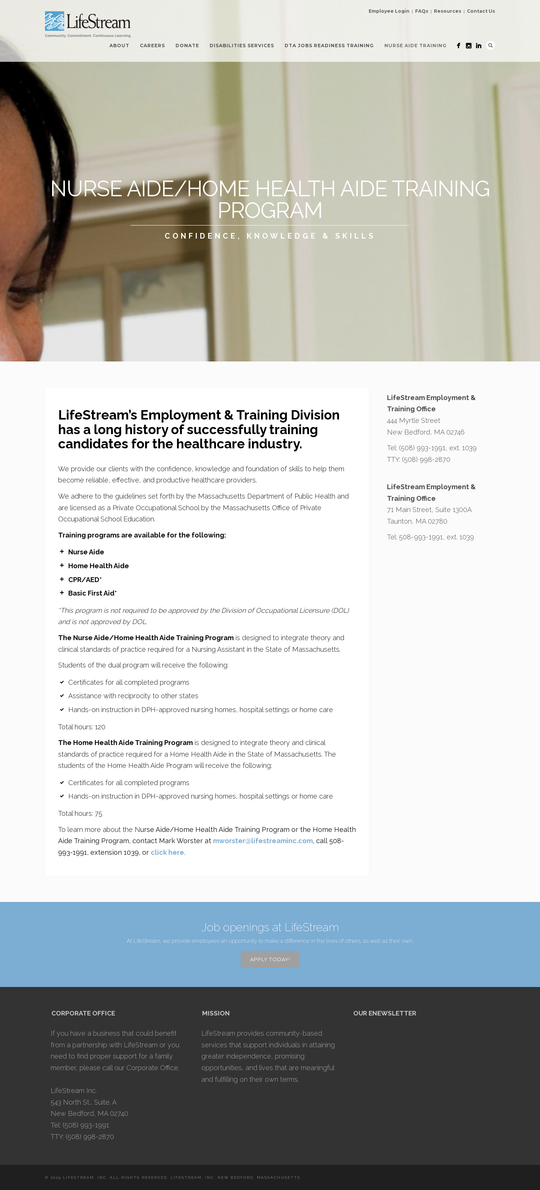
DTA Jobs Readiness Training (329, 45)
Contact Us (481, 11)
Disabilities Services (242, 45)
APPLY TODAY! (270, 959)
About (119, 45)
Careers (152, 45)
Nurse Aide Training (415, 45)
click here (167, 852)
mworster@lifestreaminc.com (263, 841)
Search (490, 45)
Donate (187, 45)
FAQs (421, 11)
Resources (447, 11)
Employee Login (389, 11)
